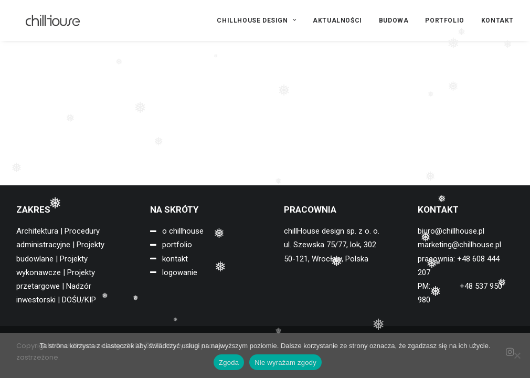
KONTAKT (497, 20)
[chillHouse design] (44, 20)
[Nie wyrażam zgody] (517, 355)
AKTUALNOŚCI (337, 20)
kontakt (175, 259)
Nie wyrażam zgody (285, 362)
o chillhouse (183, 231)
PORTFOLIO (444, 20)
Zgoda (229, 362)
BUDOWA (394, 20)
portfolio (177, 244)
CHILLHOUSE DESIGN (256, 20)
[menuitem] (260, 20)
